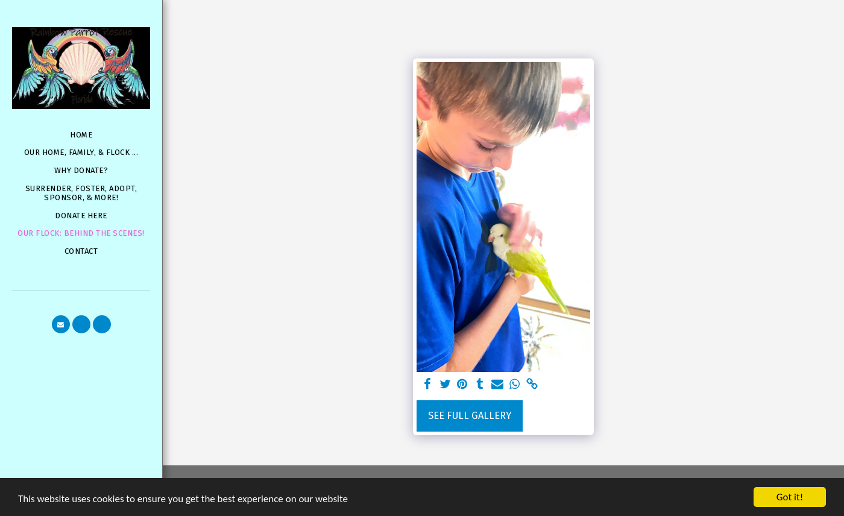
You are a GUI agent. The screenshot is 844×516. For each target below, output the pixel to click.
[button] (61, 324)
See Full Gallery (469, 415)
